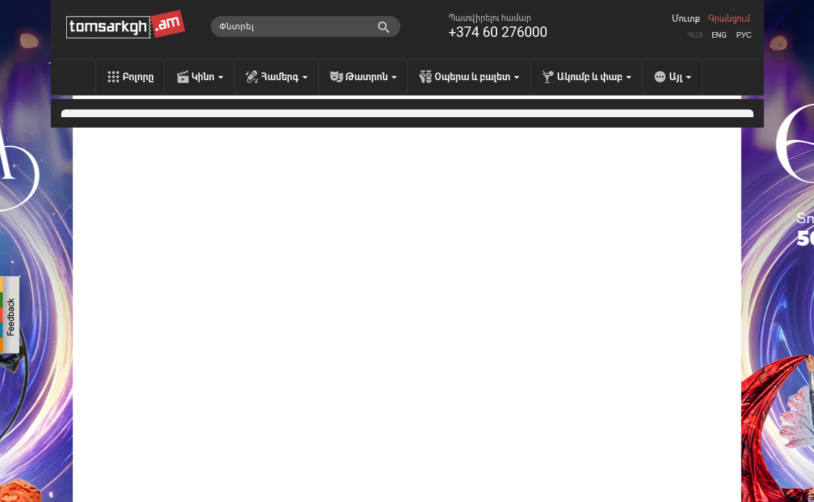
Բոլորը (138, 76)
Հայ (695, 35)
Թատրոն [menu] (371, 76)
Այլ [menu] (680, 76)
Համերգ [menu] (284, 76)
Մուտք (686, 18)
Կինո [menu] (207, 76)
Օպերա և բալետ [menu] (477, 76)
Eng (719, 35)
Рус (743, 35)
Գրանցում (729, 18)
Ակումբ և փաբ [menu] (594, 76)
